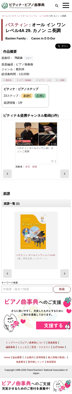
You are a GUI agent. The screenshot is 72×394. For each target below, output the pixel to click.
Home (7, 357)
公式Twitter (58, 347)
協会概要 (17, 357)
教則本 (9, 80)
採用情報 (40, 357)
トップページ (13, 342)
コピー (29, 58)
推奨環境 (51, 362)
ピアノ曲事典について (34, 342)
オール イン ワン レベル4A (35, 16)
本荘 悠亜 (31, 166)
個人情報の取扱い (57, 357)
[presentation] (7, 173)
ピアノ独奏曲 (25, 80)
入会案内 (29, 357)
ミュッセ (22, 347)
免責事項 (20, 362)
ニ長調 (61, 80)
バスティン (15, 16)
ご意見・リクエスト (39, 347)
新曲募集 (52, 342)
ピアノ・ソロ (45, 80)
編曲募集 (10, 347)
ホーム (5, 16)
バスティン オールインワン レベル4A (35, 255)
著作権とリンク (36, 362)
